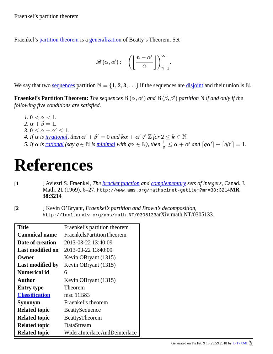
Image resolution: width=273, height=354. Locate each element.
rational (54, 144)
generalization (105, 40)
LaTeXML (242, 343)
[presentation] (133, 63)
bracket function (120, 183)
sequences (63, 85)
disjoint (194, 85)
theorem (69, 40)
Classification (33, 295)
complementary (168, 183)
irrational (56, 137)
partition (49, 40)
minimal (106, 144)
